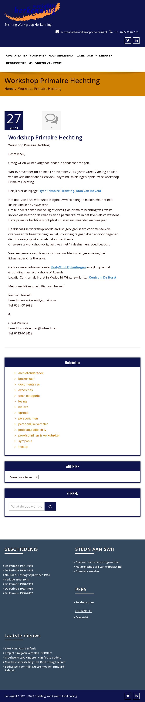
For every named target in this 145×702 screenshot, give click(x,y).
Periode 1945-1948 (17, 579)
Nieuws (105, 55)
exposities (25, 390)
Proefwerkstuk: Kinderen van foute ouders (33, 657)
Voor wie (38, 55)
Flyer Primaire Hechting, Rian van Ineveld (70, 191)
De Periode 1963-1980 (19, 588)
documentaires (29, 384)
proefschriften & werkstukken (39, 435)
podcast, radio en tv (32, 429)
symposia (25, 441)
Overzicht (82, 617)
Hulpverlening (61, 55)
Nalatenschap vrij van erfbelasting (99, 566)
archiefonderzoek (30, 373)
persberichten (28, 418)
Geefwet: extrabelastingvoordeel (97, 562)
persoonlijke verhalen (33, 424)
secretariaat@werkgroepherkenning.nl (84, 32)
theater (23, 446)
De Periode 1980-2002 (19, 593)
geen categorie (29, 395)
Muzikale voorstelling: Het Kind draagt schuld (35, 662)
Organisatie (16, 55)
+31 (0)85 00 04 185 (126, 32)
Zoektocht (86, 55)
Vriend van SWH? (48, 63)
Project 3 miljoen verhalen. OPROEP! (28, 653)
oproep (23, 412)
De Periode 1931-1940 (19, 565)
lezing (22, 401)
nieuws (23, 407)
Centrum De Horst (102, 277)
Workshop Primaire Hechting (45, 137)
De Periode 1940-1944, (19, 570)
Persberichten (85, 602)
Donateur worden (87, 571)
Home (9, 88)
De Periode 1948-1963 (19, 584)
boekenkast (26, 378)
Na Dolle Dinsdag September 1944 (27, 575)
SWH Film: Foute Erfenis (20, 648)
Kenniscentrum (19, 63)
